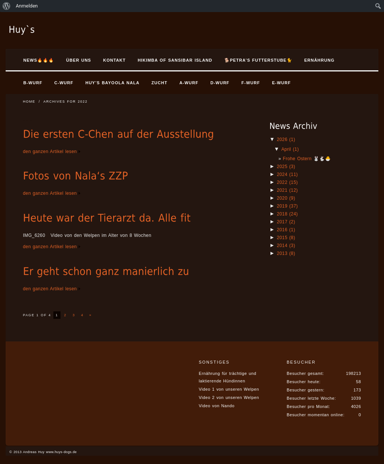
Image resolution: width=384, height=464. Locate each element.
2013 (286, 253)
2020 (286, 198)
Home (29, 101)
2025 (286, 166)
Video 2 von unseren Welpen (229, 397)
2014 (286, 245)
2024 (287, 174)
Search (356, 61)
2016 (286, 229)
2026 (286, 139)
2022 (287, 182)
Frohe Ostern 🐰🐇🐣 (307, 158)
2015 (286, 237)
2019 (287, 206)
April (290, 149)
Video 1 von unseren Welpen (229, 389)
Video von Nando (216, 405)
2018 (287, 214)
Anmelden (27, 6)
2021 (287, 190)
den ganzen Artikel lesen (50, 151)
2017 (286, 221)
